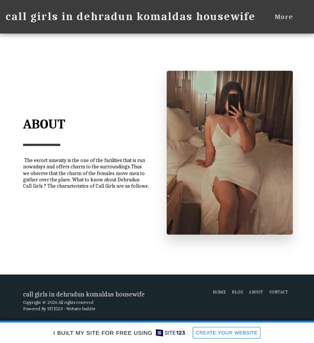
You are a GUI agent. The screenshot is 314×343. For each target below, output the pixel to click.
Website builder (81, 308)
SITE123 (55, 308)
